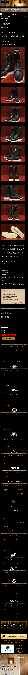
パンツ (4, 361)
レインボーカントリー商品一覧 (8, 440)
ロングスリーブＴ (19, 350)
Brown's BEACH (6, 526)
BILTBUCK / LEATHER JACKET (7, 490)
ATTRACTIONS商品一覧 (7, 485)
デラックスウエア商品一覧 (8, 394)
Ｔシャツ (4, 354)
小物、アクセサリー (6, 476)
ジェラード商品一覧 (6, 414)
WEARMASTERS (19, 493)
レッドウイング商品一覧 (7, 559)
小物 (3, 546)
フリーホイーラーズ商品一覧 (8, 346)
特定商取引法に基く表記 (7, 630)
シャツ (4, 381)
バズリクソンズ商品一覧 (7, 585)
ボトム (4, 539)
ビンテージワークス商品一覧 (8, 506)
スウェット (18, 374)
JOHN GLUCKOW (6, 429)
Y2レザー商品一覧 (6, 472)
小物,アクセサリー (19, 361)
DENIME (17, 546)
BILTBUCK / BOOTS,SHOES (21, 485)
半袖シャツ (5, 357)
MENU (14, 14)
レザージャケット (19, 346)
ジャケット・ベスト (6, 609)
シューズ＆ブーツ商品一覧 (8, 572)
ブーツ (17, 559)
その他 (4, 463)
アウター (4, 350)
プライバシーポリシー (20, 630)
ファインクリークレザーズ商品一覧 (8, 456)
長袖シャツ (18, 354)
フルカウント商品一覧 (7, 514)
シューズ (4, 425)
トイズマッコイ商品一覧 (7, 370)
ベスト (17, 357)
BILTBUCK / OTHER (20, 489)
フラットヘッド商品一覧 (7, 605)
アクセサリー (18, 425)
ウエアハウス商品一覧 (7, 535)
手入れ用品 (18, 563)
